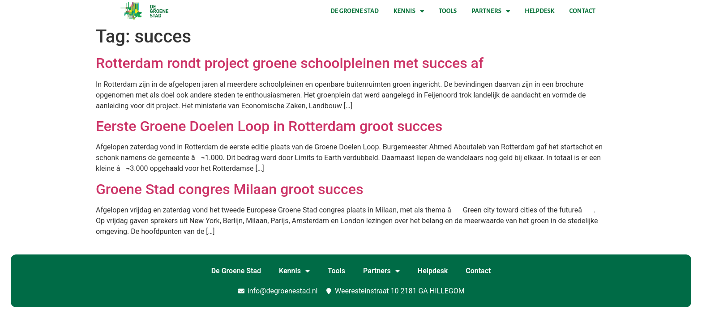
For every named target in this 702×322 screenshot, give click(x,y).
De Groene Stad (354, 11)
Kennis (409, 11)
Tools (448, 11)
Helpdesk (539, 11)
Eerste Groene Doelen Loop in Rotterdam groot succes (269, 126)
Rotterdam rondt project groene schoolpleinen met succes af (290, 63)
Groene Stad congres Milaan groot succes (229, 189)
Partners (490, 11)
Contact (582, 11)
